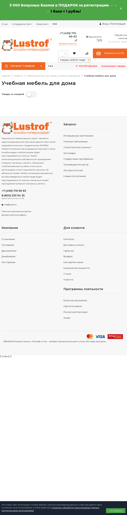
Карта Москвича (73, 306)
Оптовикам (8, 245)
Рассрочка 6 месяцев (75, 312)
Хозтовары (70, 153)
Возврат (68, 256)
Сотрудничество (22, 24)
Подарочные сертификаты (78, 159)
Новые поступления (75, 176)
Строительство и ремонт (77, 147)
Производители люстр (76, 164)
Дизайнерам (8, 256)
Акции (67, 317)
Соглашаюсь (115, 510)
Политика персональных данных (16, 211)
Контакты (69, 239)
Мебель (18, 76)
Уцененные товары (113, 66)
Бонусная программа (75, 300)
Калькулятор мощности (77, 268)
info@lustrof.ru (10, 205)
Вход (105, 23)
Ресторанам (8, 262)
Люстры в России (73, 170)
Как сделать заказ (73, 262)
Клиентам (42, 24)
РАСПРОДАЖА (86, 66)
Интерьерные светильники (78, 135)
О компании (8, 239)
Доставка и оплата (74, 245)
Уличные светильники (76, 141)
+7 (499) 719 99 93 (14, 190)
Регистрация (117, 23)
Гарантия (69, 250)
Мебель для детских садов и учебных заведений (53, 76)
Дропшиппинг (9, 250)
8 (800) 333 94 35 (13, 195)
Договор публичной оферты (14, 215)
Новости (68, 279)
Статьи (67, 273)
